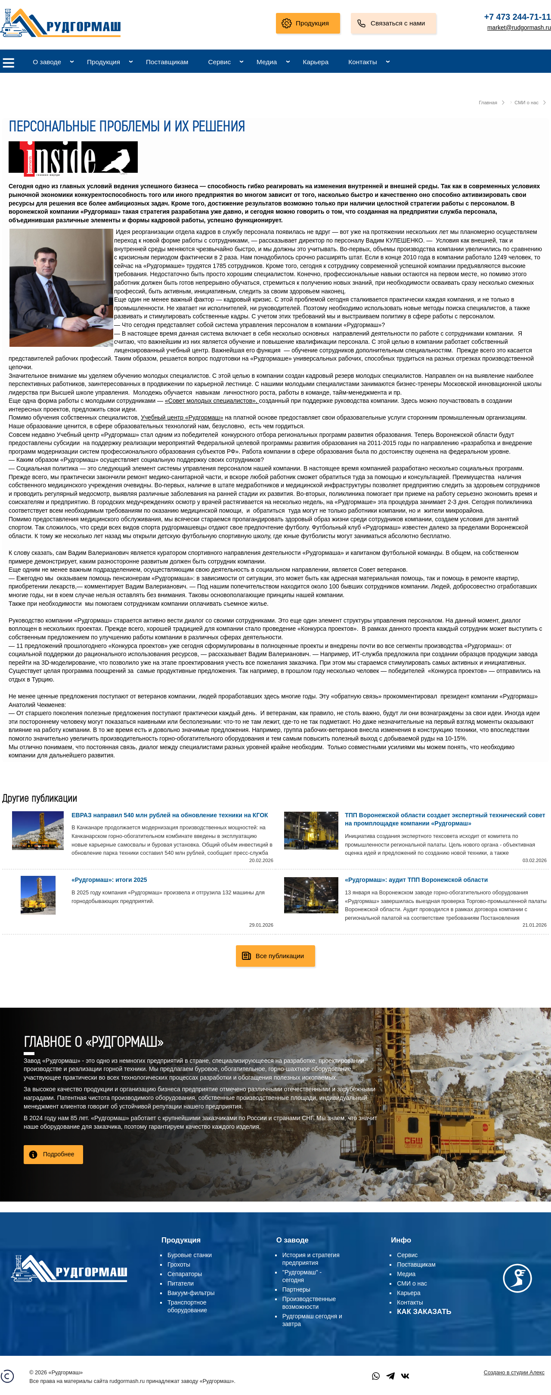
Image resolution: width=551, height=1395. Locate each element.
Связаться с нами (398, 23)
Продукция (312, 23)
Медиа (267, 61)
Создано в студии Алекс (514, 1373)
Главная (488, 102)
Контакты (362, 61)
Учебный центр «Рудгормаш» (182, 417)
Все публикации (280, 955)
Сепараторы (184, 1273)
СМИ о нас (526, 102)
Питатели (180, 1283)
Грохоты (178, 1264)
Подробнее (58, 1154)
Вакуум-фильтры (191, 1292)
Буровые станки (189, 1255)
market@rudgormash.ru (519, 27)
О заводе (47, 61)
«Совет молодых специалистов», (212, 400)
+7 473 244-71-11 (517, 17)
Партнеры (296, 1289)
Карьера (315, 61)
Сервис (219, 61)
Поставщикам (167, 61)
